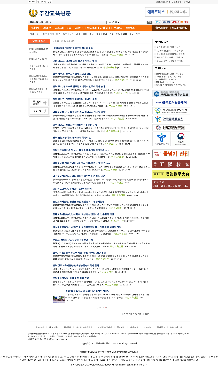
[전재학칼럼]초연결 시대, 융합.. (170, 73)
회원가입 (166, 2)
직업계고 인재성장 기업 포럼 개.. (171, 85)
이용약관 (67, 327)
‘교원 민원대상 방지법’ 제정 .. (169, 76)
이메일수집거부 (105, 327)
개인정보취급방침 (84, 327)
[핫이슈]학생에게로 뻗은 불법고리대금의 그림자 (38, 79)
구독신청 (134, 327)
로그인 (159, 2)
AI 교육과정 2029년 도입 (167, 79)
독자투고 (161, 327)
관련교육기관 (176, 327)
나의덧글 (186, 2)
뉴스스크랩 (176, 2)
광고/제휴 (53, 327)
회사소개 (40, 327)
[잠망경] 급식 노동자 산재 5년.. (170, 57)
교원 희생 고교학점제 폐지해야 (171, 54)
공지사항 (121, 327)
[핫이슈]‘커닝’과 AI (38, 59)
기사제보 (148, 327)
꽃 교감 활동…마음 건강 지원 (170, 61)
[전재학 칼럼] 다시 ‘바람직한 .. (170, 50)
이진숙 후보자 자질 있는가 (169, 47)
